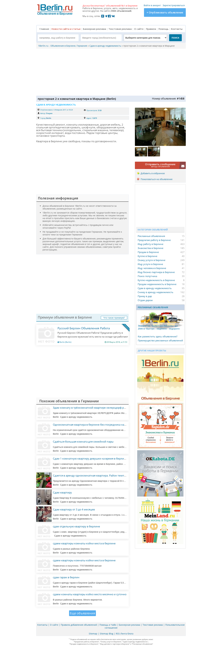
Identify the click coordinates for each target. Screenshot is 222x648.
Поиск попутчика (147, 276)
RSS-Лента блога (124, 633)
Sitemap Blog (106, 633)
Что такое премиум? (114, 317)
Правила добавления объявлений (79, 624)
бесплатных (97, 5)
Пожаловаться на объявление (157, 179)
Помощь (163, 28)
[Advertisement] (110, 71)
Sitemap (93, 633)
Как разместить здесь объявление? (157, 336)
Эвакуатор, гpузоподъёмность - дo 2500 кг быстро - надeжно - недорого (159, 327)
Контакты (177, 28)
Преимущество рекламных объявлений (160, 340)
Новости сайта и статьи (65, 28)
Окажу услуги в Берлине (151, 260)
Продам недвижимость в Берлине (157, 284)
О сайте (139, 28)
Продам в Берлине (148, 252)
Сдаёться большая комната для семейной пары (83, 441)
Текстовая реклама (120, 28)
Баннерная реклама (94, 28)
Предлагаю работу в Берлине (154, 240)
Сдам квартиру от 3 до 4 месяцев (74, 509)
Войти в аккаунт (152, 5)
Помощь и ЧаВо (107, 624)
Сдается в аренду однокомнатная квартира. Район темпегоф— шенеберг (99, 475)
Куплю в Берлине (147, 256)
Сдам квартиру (62, 492)
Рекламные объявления (151, 236)
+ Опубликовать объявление (165, 12)
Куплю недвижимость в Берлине (156, 280)
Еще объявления (82, 613)
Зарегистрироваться (174, 5)
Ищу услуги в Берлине (150, 264)
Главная (44, 28)
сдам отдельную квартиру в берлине (76, 526)
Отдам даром (145, 300)
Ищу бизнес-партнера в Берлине (156, 272)
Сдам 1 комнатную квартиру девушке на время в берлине (90, 458)
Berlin (48, 118)
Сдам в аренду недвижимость (155, 288)
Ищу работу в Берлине (150, 244)
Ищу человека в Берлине (152, 268)
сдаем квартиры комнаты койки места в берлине (84, 543)
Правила (151, 28)
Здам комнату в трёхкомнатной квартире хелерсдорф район (91, 407)
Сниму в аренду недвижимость (155, 292)
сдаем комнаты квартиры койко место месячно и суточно (89, 594)
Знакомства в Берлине (150, 248)
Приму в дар (145, 296)
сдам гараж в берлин (66, 577)
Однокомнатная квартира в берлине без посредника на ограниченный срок (101, 424)
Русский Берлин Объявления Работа (84, 328)
